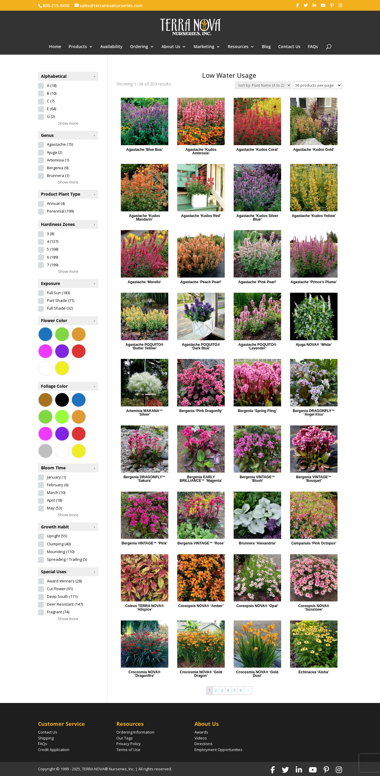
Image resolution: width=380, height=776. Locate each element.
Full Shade (60, 308)
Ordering (139, 47)
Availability (111, 47)
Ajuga (54, 152)
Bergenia (57, 167)
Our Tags (124, 738)
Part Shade (60, 300)
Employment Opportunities (218, 749)
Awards (201, 732)
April (54, 500)
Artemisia (58, 160)
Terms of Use (128, 749)
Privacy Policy (128, 743)
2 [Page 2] (216, 690)
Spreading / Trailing (67, 559)
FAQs (313, 47)
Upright (57, 536)
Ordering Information (135, 732)
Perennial (60, 211)
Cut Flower (60, 588)
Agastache (60, 144)
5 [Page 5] (234, 690)
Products (78, 47)
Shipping (46, 738)
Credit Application (53, 749)
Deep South (62, 596)
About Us (171, 47)
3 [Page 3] (222, 690)
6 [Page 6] (241, 690)
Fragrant (58, 612)
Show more (68, 123)
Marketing (204, 47)
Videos (200, 738)
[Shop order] (263, 85)
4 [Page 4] (228, 690)
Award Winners (64, 581)
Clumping (59, 544)
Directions (203, 743)
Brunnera (58, 175)
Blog (266, 47)
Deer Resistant (65, 604)
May (54, 508)
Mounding (60, 551)
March (56, 492)
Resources (238, 47)
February (57, 484)
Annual (56, 203)
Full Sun (58, 292)
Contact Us (289, 47)
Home (55, 47)
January (56, 477)
